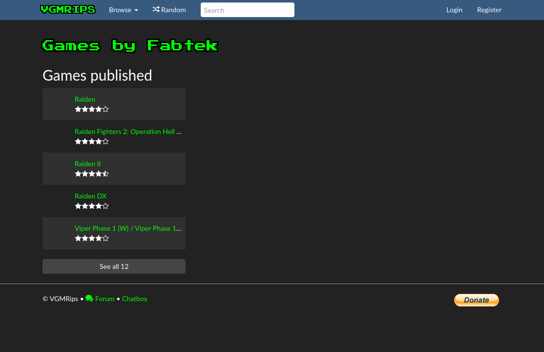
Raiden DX (90, 196)
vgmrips (68, 10)
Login (454, 9)
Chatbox (134, 298)
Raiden (85, 99)
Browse (123, 9)
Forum (99, 298)
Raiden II (88, 163)
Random (169, 9)
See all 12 (114, 266)
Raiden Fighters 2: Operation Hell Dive (132, 131)
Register (489, 9)
